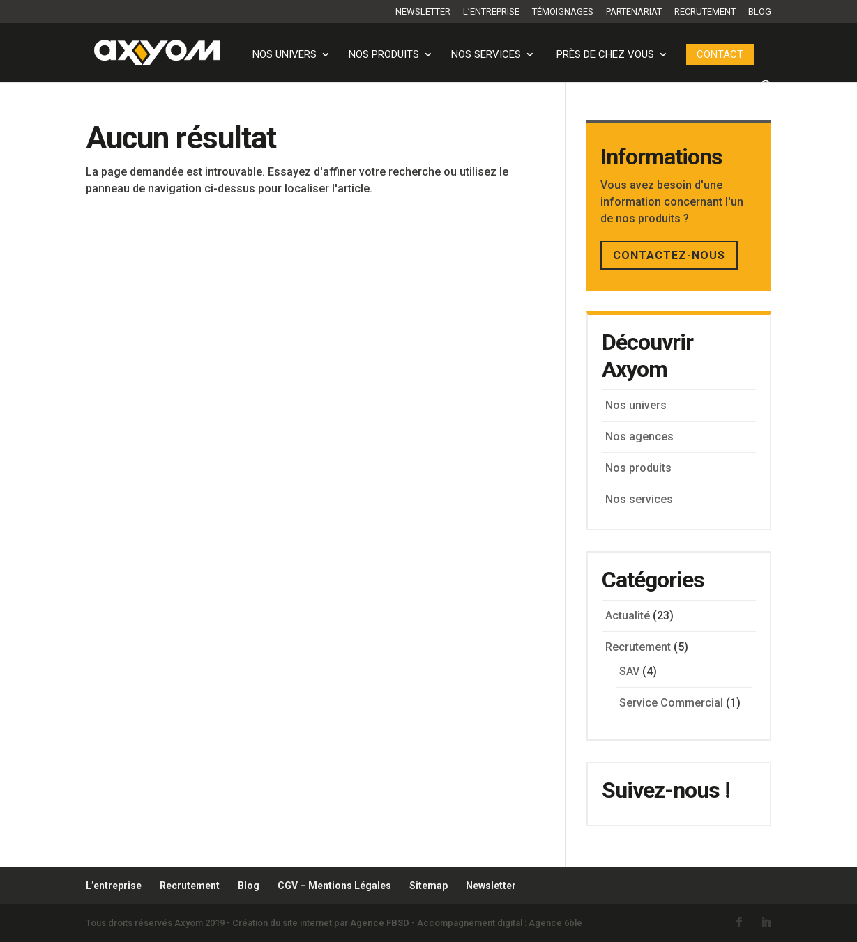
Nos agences (639, 436)
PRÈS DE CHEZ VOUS (605, 55)
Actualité (627, 615)
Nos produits (384, 55)
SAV (629, 671)
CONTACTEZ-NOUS (669, 255)
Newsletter (422, 12)
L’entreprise (491, 12)
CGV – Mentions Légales (334, 885)
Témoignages (562, 12)
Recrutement (705, 12)
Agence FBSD (379, 923)
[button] (30, 911)
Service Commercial (671, 702)
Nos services (486, 55)
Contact (720, 54)
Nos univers (284, 55)
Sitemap (428, 885)
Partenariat (634, 12)
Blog (759, 12)
